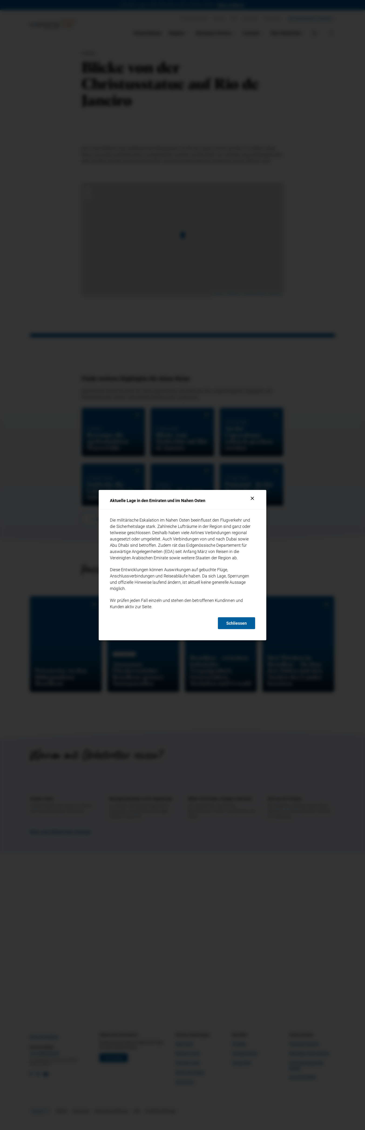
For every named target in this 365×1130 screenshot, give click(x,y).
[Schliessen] (252, 498)
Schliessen (236, 623)
